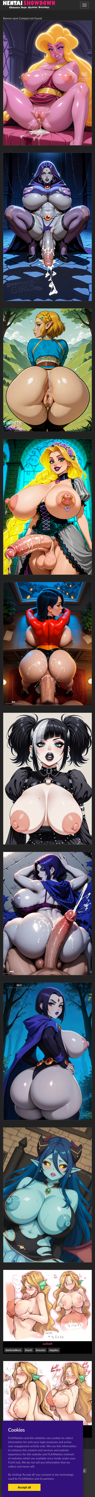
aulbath (47, 1343)
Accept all (24, 1487)
